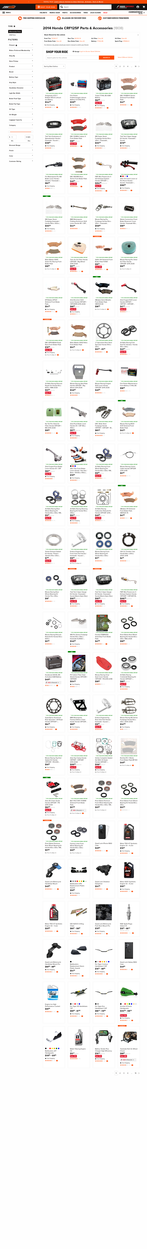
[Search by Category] (20, 420)
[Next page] (139, 66)
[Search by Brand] (20, 193)
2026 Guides (95, 12)
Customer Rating (15, 561)
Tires (85, 12)
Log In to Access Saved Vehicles (90, 51)
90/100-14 (78, 38)
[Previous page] (113, 66)
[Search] (85, 6)
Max (29, 462)
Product (12, 104)
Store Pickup (13, 94)
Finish (11, 497)
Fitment (13, 45)
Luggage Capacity (15, 394)
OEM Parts (12, 35)
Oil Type (12, 336)
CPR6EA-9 (126, 41)
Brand (11, 188)
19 (135, 66)
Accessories (75, 12)
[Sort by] (54, 66)
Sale (105, 12)
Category (12, 415)
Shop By (12, 66)
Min (12, 462)
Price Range (13, 451)
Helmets (43, 12)
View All (100, 38)
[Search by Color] (20, 530)
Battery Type (13, 224)
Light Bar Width (14, 285)
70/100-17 (54, 38)
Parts (64, 12)
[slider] (9, 456)
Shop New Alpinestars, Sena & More (83, 2)
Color (11, 525)
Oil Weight (13, 358)
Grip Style (12, 245)
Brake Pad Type (14, 318)
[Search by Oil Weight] (20, 363)
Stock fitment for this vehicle (54, 35)
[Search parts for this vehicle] (72, 58)
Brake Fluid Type (15, 300)
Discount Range (14, 469)
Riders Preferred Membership (19, 57)
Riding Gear (55, 12)
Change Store (13, 99)
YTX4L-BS (100, 41)
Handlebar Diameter (16, 260)
